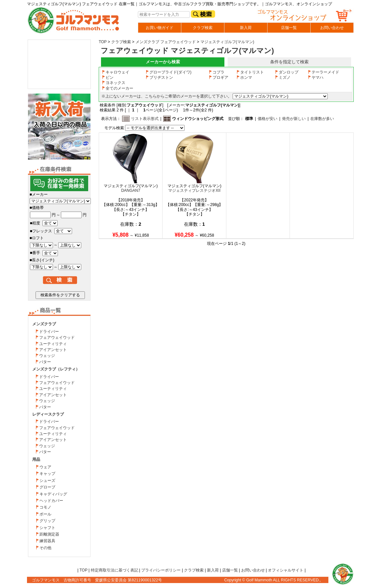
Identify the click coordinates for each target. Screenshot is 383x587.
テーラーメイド (323, 72)
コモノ (45, 507)
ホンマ (244, 77)
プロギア (218, 77)
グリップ (47, 520)
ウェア (45, 467)
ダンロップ (286, 72)
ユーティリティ (53, 343)
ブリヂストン (159, 77)
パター (45, 362)
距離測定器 (49, 534)
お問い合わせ (332, 27)
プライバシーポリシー (161, 570)
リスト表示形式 (145, 118)
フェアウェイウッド (57, 337)
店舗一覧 (289, 27)
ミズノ (283, 77)
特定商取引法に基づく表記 (114, 570)
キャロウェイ (115, 72)
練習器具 (47, 541)
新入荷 (246, 27)
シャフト (47, 527)
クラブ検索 (203, 27)
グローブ (47, 487)
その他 (45, 547)
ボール (45, 514)
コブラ (216, 72)
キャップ (47, 473)
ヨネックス (113, 82)
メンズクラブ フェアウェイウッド (166, 42)
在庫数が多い (322, 118)
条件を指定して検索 (289, 61)
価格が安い (267, 118)
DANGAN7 (130, 190)
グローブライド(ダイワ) (168, 72)
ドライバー (49, 331)
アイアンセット (53, 349)
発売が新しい (294, 118)
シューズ (47, 480)
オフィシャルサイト (285, 570)
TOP (103, 42)
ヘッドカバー (51, 500)
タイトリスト (250, 72)
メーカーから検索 (163, 61)
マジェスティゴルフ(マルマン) (227, 42)
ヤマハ (315, 77)
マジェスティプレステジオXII (194, 190)
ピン (108, 77)
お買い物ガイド (159, 27)
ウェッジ (47, 355)
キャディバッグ (53, 494)
